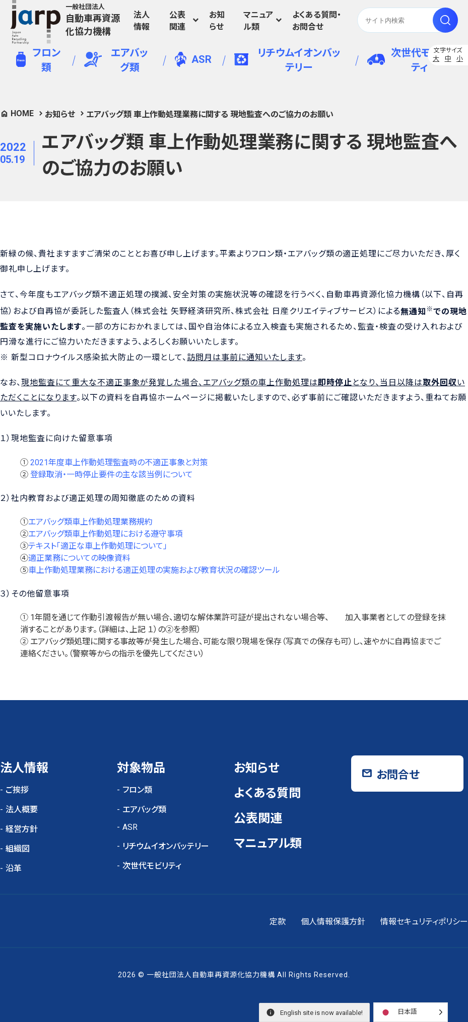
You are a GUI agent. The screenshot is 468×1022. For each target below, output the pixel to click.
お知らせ (217, 21)
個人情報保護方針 (333, 921)
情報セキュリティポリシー (424, 921)
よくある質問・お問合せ (316, 21)
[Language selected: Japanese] (410, 1012)
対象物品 (141, 768)
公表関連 (177, 21)
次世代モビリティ (407, 60)
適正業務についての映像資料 (79, 558)
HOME (22, 113)
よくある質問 (267, 793)
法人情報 (141, 21)
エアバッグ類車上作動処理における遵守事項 (105, 534)
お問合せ (398, 775)
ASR (193, 59)
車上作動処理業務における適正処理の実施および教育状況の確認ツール (154, 570)
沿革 (14, 868)
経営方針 (22, 829)
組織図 (18, 849)
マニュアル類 (258, 21)
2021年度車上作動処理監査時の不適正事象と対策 (119, 462)
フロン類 (38, 60)
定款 (278, 921)
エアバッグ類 (116, 60)
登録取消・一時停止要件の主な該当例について (111, 474)
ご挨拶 (17, 790)
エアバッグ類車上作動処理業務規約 (90, 522)
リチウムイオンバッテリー (287, 60)
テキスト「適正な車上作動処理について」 (97, 546)
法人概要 (22, 809)
